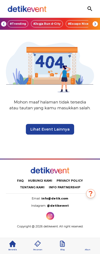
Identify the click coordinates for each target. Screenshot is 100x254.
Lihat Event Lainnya (50, 129)
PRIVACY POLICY (70, 180)
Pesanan (37, 246)
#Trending (18, 24)
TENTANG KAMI (32, 187)
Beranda (12, 246)
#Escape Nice (78, 24)
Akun (87, 246)
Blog (62, 246)
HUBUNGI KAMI (40, 180)
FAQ (20, 180)
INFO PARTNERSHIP (64, 187)
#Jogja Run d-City (47, 24)
